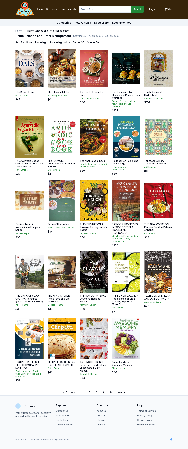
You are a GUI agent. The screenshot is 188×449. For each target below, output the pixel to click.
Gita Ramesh (54, 170)
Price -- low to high (36, 42)
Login (152, 9)
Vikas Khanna (21, 305)
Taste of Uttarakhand (59, 224)
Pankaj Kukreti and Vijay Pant (61, 227)
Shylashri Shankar (88, 233)
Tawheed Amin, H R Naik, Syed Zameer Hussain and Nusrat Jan (28, 374)
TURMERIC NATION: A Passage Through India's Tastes (93, 227)
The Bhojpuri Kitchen (59, 92)
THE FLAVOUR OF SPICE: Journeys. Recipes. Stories (93, 298)
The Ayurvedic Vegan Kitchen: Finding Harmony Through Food (29, 163)
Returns (101, 424)
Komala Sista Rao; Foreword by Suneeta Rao (93, 165)
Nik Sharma (117, 307)
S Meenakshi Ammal (89, 98)
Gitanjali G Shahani (88, 374)
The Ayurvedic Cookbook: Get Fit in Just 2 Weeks (61, 163)
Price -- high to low (60, 42)
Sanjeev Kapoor (23, 233)
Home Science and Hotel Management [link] (48, 30)
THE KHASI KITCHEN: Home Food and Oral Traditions (59, 298)
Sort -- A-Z (79, 42)
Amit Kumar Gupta (152, 302)
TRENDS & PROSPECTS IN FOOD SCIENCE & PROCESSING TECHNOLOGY (125, 228)
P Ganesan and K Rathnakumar (120, 168)
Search (137, 9)
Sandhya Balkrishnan (154, 98)
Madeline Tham (55, 305)
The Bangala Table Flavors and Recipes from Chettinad (126, 95)
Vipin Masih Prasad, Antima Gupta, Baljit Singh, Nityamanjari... (125, 239)
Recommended (64, 424)
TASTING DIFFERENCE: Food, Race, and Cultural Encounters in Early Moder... (93, 366)
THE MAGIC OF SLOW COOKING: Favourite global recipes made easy (29, 298)
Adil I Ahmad (150, 167)
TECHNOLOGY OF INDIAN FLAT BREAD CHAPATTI (61, 363)
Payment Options (146, 424)
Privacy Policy (144, 415)
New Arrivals (62, 415)
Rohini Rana (149, 233)
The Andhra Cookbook (92, 160)
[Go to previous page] (69, 392)
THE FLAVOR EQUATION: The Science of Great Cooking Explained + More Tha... (125, 300)
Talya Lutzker (21, 170)
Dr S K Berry (53, 368)
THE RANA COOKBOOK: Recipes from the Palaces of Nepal (158, 227)
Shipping (101, 420)
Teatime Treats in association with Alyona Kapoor (27, 227)
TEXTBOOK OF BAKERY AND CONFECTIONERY (157, 297)
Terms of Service (146, 410)
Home (18, 30)
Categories (64, 22)
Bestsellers (62, 420)
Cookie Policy (144, 420)
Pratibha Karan (22, 95)
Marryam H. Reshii (88, 305)
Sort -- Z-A (93, 42)
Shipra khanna (118, 368)
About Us (101, 410)
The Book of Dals (24, 92)
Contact (101, 415)
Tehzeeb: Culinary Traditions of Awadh (155, 162)
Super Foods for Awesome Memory (122, 363)
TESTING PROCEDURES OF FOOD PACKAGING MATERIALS (28, 365)
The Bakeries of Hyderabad (153, 93)
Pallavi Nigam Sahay (57, 95)
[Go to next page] (121, 392)
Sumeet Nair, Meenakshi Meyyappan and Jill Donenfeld (123, 104)
